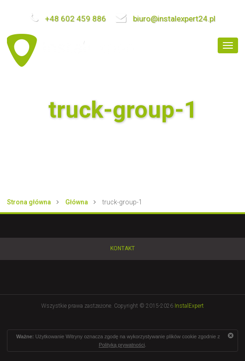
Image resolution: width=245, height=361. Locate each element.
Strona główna (29, 202)
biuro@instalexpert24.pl (165, 18)
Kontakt (122, 248)
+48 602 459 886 (68, 18)
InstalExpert (189, 306)
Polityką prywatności (122, 345)
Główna (76, 202)
